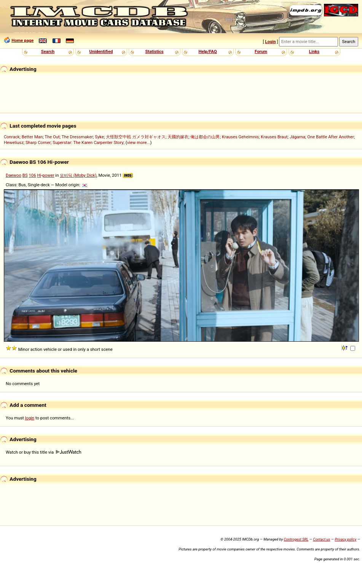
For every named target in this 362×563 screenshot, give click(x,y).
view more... (138, 142)
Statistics (154, 51)
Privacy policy (345, 539)
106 (32, 175)
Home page (22, 40)
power (48, 175)
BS (25, 175)
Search (47, 51)
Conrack (12, 136)
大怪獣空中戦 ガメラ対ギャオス (136, 136)
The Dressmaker (77, 136)
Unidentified (101, 51)
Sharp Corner (38, 142)
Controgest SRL (296, 539)
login (30, 418)
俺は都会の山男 (205, 136)
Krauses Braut (274, 136)
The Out (52, 136)
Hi (39, 175)
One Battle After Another (330, 136)
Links (314, 51)
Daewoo (13, 175)
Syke (99, 136)
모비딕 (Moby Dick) (78, 175)
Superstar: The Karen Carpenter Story (88, 142)
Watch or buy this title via (43, 452)
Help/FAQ (207, 51)
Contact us (321, 539)
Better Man (32, 136)
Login (270, 41)
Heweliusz (14, 142)
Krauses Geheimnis (240, 136)
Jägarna (297, 136)
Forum (261, 51)
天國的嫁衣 (177, 136)
